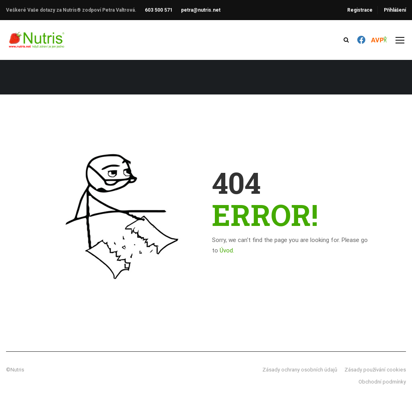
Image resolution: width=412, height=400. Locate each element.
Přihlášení (395, 10)
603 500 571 (159, 10)
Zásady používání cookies (375, 370)
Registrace (360, 10)
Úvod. (227, 250)
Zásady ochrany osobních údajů (299, 370)
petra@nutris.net (200, 10)
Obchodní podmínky (382, 382)
